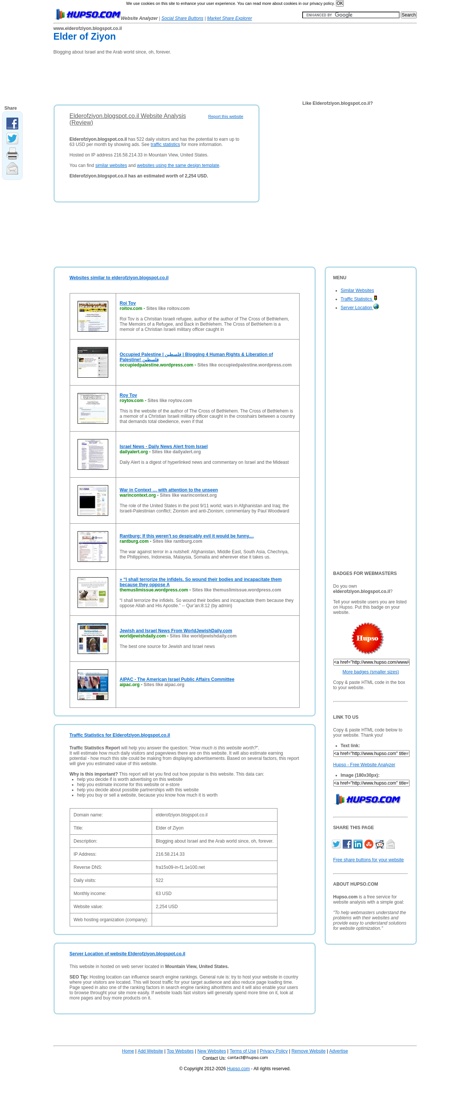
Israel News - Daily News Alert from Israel (164, 446)
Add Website (150, 1051)
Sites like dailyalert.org (176, 451)
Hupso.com (238, 1068)
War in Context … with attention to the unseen (169, 490)
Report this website (225, 116)
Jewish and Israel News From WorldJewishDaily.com (176, 630)
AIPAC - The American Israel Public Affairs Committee (177, 679)
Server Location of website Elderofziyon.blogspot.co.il (127, 953)
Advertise (338, 1051)
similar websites (111, 165)
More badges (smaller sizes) (371, 672)
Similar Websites (357, 290)
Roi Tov (128, 303)
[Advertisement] (190, 77)
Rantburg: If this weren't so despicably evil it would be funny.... (187, 536)
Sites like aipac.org (164, 684)
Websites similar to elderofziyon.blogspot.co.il (119, 277)
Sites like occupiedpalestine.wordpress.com (244, 365)
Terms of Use (243, 1051)
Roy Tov (128, 395)
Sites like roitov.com (168, 308)
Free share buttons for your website (368, 859)
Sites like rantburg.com (178, 541)
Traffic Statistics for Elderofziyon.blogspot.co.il (120, 735)
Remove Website (308, 1051)
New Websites (211, 1051)
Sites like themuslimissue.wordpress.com (236, 590)
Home (128, 1051)
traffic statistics (165, 144)
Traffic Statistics (359, 299)
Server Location (360, 307)
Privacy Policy (274, 1051)
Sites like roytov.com (170, 400)
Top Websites (180, 1051)
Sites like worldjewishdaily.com (203, 636)
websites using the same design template (178, 165)
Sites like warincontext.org (188, 495)
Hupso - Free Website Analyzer (364, 764)
